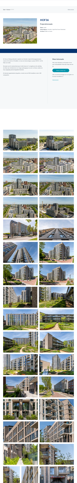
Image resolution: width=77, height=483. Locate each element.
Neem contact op (60, 70)
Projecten (8, 9)
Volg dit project (55, 79)
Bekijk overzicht (71, 9)
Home (4, 9)
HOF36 (12, 9)
